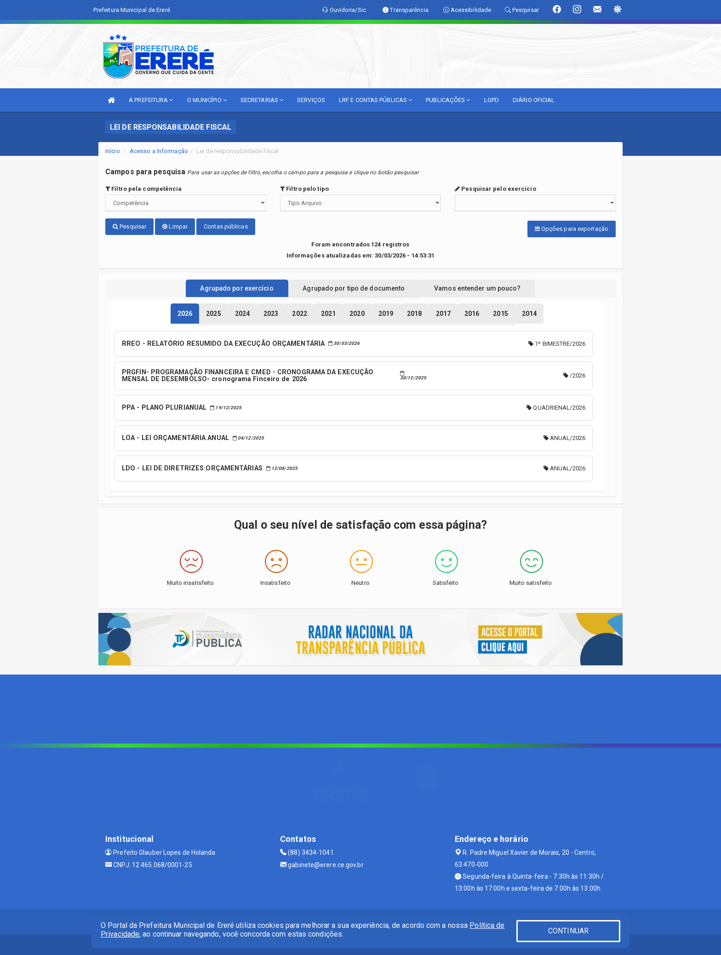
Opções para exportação (571, 228)
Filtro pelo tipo (304, 188)
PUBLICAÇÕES (448, 100)
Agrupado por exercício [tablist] (227, 286)
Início (112, 151)
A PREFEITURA (151, 100)
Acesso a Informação (159, 151)
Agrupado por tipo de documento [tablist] (354, 286)
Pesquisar (129, 226)
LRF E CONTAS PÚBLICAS (375, 100)
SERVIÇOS (311, 100)
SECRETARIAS (261, 100)
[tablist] (185, 312)
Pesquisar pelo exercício (495, 188)
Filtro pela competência (143, 188)
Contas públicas (226, 226)
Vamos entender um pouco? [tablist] (486, 286)
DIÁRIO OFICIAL (534, 100)
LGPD (491, 100)
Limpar (175, 226)
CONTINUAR (568, 930)
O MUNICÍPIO (207, 100)
